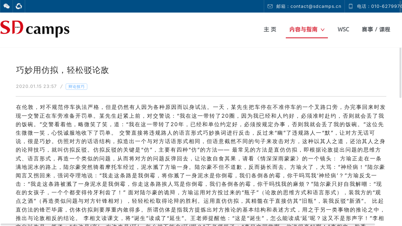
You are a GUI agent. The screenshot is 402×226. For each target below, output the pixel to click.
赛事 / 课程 (376, 29)
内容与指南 (307, 29)
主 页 (269, 29)
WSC (343, 29)
